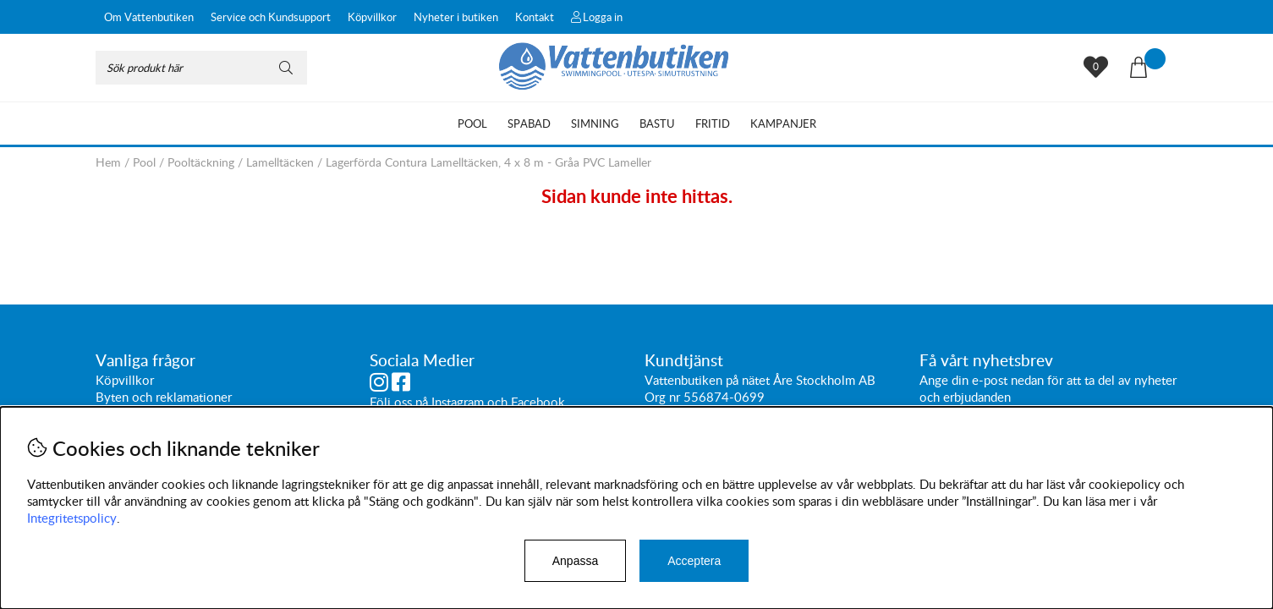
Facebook (538, 402)
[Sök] (201, 68)
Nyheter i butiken (456, 17)
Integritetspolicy (72, 517)
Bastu (657, 123)
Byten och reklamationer (164, 397)
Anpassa (575, 561)
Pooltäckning (200, 162)
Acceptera (694, 561)
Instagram (457, 402)
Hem (108, 162)
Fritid (712, 123)
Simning (595, 123)
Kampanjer (783, 123)
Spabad (529, 123)
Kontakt (534, 17)
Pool (472, 123)
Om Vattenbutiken (149, 17)
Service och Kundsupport (271, 17)
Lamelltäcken (280, 162)
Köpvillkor (372, 17)
